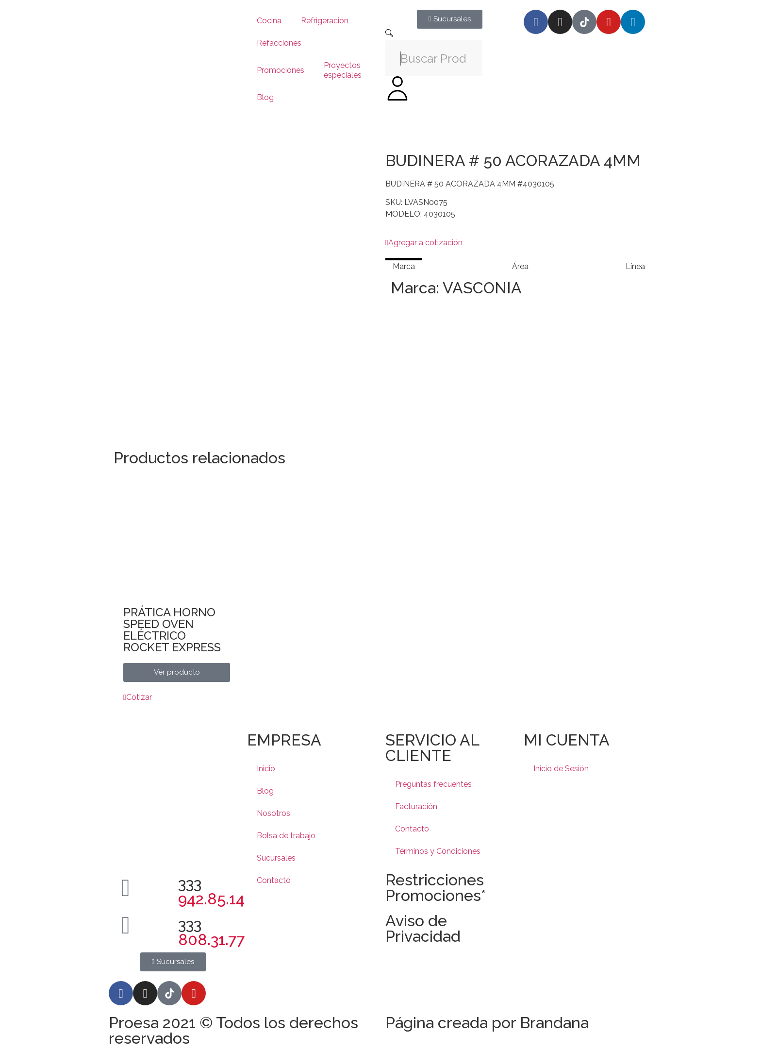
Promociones (280, 70)
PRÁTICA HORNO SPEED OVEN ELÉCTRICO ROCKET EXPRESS (172, 629)
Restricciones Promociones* (435, 887)
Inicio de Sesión (561, 768)
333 (211, 891)
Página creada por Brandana (487, 1023)
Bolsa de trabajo (286, 835)
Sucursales (276, 858)
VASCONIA (482, 288)
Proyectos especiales (343, 70)
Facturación (416, 806)
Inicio (266, 768)
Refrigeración (324, 20)
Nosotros (273, 813)
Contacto (274, 880)
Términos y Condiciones (437, 851)
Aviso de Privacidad (423, 928)
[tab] (403, 266)
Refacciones (279, 43)
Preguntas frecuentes (433, 784)
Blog (265, 97)
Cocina (269, 20)
